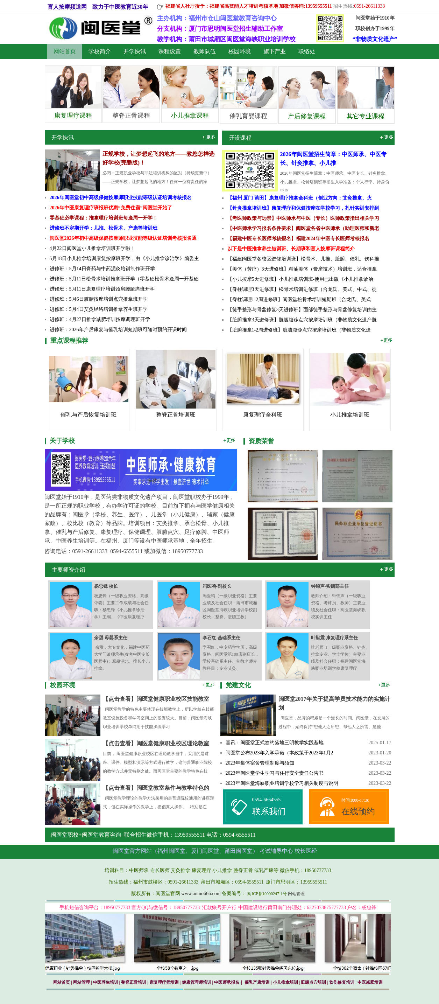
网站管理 (296, 893)
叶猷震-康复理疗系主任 (334, 637)
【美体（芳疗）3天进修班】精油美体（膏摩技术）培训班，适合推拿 (302, 269)
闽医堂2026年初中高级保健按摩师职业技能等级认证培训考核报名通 (123, 238)
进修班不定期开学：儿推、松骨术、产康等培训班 (103, 228)
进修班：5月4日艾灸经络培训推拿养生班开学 (99, 309)
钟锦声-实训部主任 (330, 586)
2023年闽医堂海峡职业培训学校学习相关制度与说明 (282, 783)
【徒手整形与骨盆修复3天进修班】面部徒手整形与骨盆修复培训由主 (302, 309)
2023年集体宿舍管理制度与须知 (260, 763)
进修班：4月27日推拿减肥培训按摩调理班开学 (100, 319)
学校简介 (99, 51)
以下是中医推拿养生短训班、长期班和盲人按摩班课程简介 (291, 248)
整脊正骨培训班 (175, 415)
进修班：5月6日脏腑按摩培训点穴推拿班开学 (99, 299)
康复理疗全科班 (262, 415)
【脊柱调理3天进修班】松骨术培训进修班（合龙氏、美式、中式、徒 (302, 289)
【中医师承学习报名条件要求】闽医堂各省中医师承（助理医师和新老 (303, 228)
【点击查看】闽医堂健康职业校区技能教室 (156, 699)
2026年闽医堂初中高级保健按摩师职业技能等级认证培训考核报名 (121, 197)
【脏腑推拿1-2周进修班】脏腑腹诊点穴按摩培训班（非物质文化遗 (299, 330)
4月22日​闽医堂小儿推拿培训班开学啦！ (92, 248)
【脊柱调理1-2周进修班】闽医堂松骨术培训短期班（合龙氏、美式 (299, 299)
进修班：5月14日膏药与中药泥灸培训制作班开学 (102, 268)
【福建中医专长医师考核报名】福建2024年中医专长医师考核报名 (298, 238)
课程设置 (169, 51)
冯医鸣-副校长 (217, 586)
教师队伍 (204, 51)
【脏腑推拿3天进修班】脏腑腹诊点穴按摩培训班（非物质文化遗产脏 (302, 319)
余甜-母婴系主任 (110, 637)
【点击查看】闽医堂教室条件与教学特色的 (156, 788)
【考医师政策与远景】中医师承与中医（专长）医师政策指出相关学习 (303, 218)
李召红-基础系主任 (221, 637)
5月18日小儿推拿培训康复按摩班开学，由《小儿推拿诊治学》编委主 (124, 258)
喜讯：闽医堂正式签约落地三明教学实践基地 (275, 742)
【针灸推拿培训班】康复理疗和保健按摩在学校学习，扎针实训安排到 (303, 208)
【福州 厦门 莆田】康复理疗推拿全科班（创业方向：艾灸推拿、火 (299, 198)
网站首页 (65, 51)
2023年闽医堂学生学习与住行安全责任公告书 (275, 773)
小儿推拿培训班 (349, 415)
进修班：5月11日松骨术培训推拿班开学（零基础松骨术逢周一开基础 (124, 278)
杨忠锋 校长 (106, 586)
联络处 (306, 51)
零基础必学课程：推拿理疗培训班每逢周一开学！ (103, 218)
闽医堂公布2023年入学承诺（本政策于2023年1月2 (279, 752)
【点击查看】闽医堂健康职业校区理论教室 (156, 743)
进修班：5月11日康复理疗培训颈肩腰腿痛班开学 (102, 289)
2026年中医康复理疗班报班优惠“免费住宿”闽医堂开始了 (111, 207)
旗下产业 (274, 51)
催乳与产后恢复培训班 (88, 415)
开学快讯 (134, 51)
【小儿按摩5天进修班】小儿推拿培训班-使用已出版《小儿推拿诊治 (300, 279)
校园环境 (239, 51)
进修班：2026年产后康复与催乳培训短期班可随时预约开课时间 (118, 329)
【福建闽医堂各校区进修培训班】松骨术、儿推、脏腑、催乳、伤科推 (303, 259)
